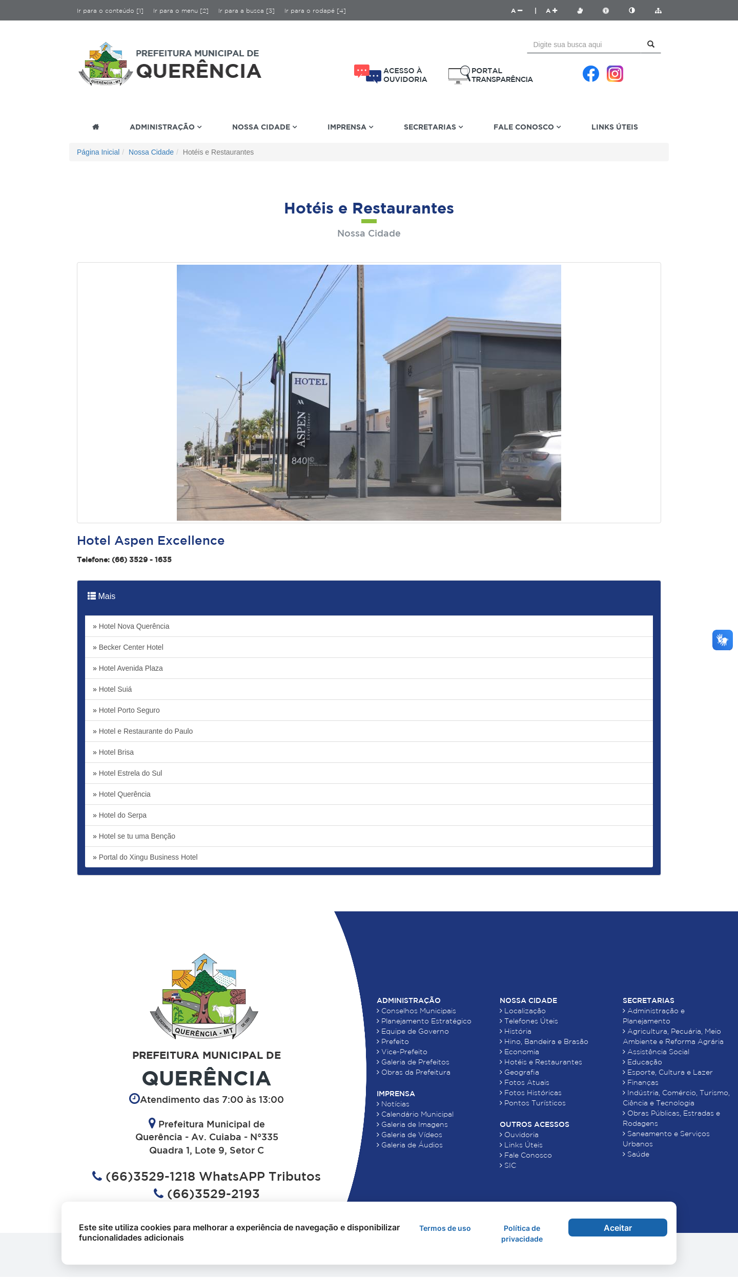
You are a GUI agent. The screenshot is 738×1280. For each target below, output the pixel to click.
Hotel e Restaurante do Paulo (143, 735)
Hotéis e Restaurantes (541, 1065)
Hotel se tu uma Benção (134, 840)
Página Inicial (98, 156)
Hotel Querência (122, 798)
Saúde (636, 1158)
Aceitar (618, 1228)
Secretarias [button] (433, 130)
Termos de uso (445, 1228)
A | (524, 10)
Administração (409, 1004)
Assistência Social (656, 1055)
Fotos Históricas (531, 1096)
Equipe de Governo (413, 1035)
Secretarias (648, 1004)
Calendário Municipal (415, 1118)
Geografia (519, 1076)
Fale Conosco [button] (527, 130)
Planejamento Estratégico (424, 1024)
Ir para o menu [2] (181, 10)
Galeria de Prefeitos (413, 1065)
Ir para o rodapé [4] (315, 10)
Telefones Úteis (529, 1024)
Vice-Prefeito (402, 1055)
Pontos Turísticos (533, 1106)
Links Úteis (614, 130)
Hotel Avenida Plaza (128, 672)
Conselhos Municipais (416, 1014)
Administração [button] (165, 130)
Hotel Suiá (112, 693)
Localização (523, 1014)
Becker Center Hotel (128, 651)
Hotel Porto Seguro (126, 714)
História (515, 1035)
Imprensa (396, 1097)
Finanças (641, 1086)
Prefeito (393, 1045)
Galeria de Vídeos (409, 1138)
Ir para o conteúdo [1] (110, 10)
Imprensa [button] (350, 130)
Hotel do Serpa (120, 819)
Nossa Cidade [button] (264, 130)
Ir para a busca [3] (246, 10)
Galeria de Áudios (410, 1148)
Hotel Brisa (113, 756)
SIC (508, 1169)
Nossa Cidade (151, 156)
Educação (642, 1065)
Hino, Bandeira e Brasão (544, 1045)
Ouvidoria (519, 1138)
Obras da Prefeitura (413, 1076)
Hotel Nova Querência (131, 630)
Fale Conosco (526, 1159)
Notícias (393, 1107)
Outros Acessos (534, 1128)
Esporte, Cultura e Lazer (668, 1076)
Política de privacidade (522, 1233)
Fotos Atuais (524, 1086)
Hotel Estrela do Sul (127, 777)
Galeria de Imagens (412, 1128)
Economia (519, 1055)
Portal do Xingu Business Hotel (145, 861)
